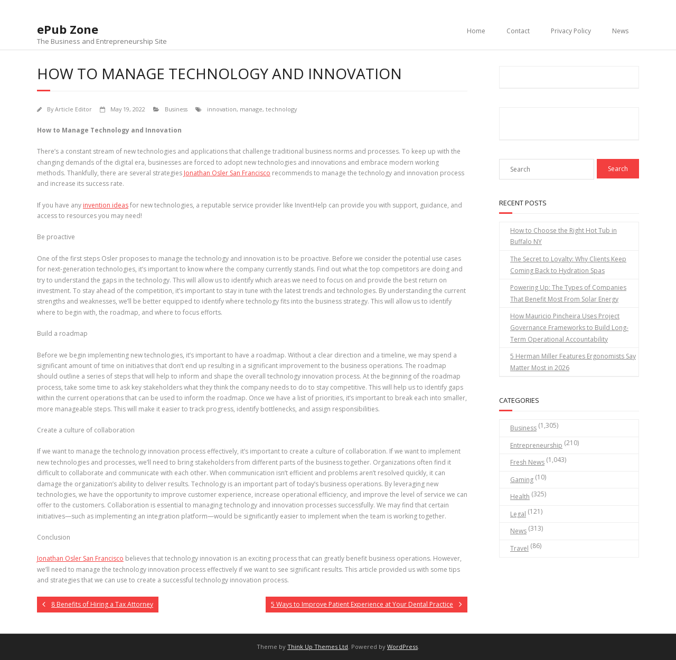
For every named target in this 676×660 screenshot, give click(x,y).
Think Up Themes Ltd (317, 646)
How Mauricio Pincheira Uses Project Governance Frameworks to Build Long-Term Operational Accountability (569, 327)
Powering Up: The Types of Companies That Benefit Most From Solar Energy (568, 293)
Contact (518, 30)
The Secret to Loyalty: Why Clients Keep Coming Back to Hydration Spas (568, 264)
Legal (518, 514)
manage (251, 109)
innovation (222, 109)
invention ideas (105, 205)
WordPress (402, 646)
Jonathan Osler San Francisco (227, 172)
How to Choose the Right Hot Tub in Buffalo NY (563, 236)
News (620, 30)
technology (281, 109)
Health (520, 496)
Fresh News (527, 462)
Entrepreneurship (536, 445)
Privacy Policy (571, 30)
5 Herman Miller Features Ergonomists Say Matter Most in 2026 (573, 362)
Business (176, 109)
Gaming (521, 479)
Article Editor (73, 109)
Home (476, 30)
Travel (519, 548)
